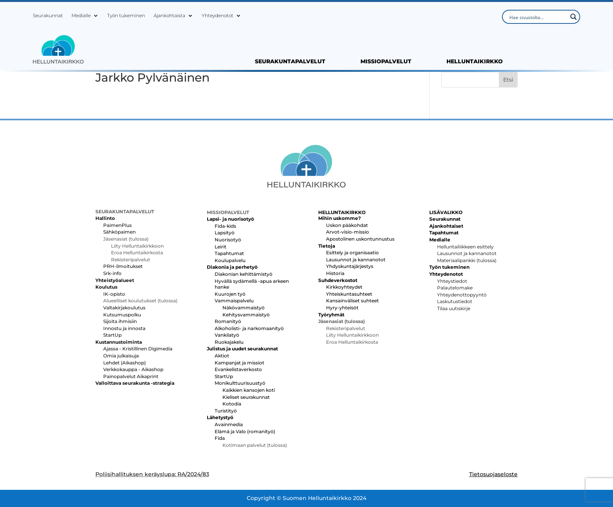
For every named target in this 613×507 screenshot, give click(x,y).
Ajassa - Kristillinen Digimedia (137, 349)
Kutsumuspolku (122, 315)
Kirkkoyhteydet (344, 287)
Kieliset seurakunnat (246, 397)
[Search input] (537, 16)
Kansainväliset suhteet (352, 300)
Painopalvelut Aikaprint (130, 376)
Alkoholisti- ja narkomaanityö (249, 328)
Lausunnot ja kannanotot (355, 259)
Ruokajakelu (229, 342)
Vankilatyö (227, 335)
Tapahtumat (229, 253)
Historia (335, 273)
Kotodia (231, 404)
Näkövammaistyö (243, 308)
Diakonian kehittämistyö (243, 274)
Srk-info (112, 273)
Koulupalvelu (230, 260)
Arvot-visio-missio (347, 232)
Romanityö (228, 321)
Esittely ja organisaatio (352, 252)
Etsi (508, 79)
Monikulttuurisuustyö (240, 383)
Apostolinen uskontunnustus (360, 239)
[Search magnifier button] (573, 17)
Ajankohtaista (169, 15)
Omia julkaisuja (121, 356)
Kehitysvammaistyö (246, 315)
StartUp (112, 335)
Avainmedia (229, 424)
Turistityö (226, 411)
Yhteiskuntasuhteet (349, 294)
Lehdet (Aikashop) (124, 363)
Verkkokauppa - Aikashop (133, 369)
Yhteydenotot (217, 15)
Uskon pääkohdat (347, 225)
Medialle (81, 15)
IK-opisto (114, 294)
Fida (220, 438)
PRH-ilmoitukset (123, 266)
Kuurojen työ (230, 294)
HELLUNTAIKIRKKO (474, 62)
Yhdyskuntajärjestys (349, 266)
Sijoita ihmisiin (120, 321)
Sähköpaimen (119, 232)
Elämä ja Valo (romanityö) (245, 431)
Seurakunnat (48, 15)
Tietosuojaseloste (493, 474)
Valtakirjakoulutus (124, 308)
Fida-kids (225, 226)
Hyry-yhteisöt (342, 308)
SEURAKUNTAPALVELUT (290, 62)
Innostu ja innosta (124, 328)
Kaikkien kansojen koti (248, 390)
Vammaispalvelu (234, 300)
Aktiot (222, 356)
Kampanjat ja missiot (239, 363)
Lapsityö (225, 233)
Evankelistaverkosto (238, 369)
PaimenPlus (117, 225)
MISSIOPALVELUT (385, 62)
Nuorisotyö (228, 240)
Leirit (220, 247)
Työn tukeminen (126, 15)
